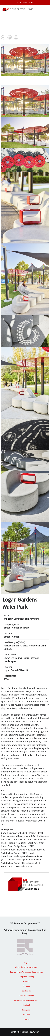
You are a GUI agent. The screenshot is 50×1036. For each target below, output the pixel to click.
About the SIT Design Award (26, 967)
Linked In (26, 1019)
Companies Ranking (26, 976)
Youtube (26, 1014)
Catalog (26, 981)
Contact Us (26, 991)
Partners (26, 986)
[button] (3, 37)
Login (26, 962)
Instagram (26, 1010)
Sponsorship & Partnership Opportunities (26, 972)
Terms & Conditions (26, 995)
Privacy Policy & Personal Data (26, 1000)
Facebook (26, 1005)
